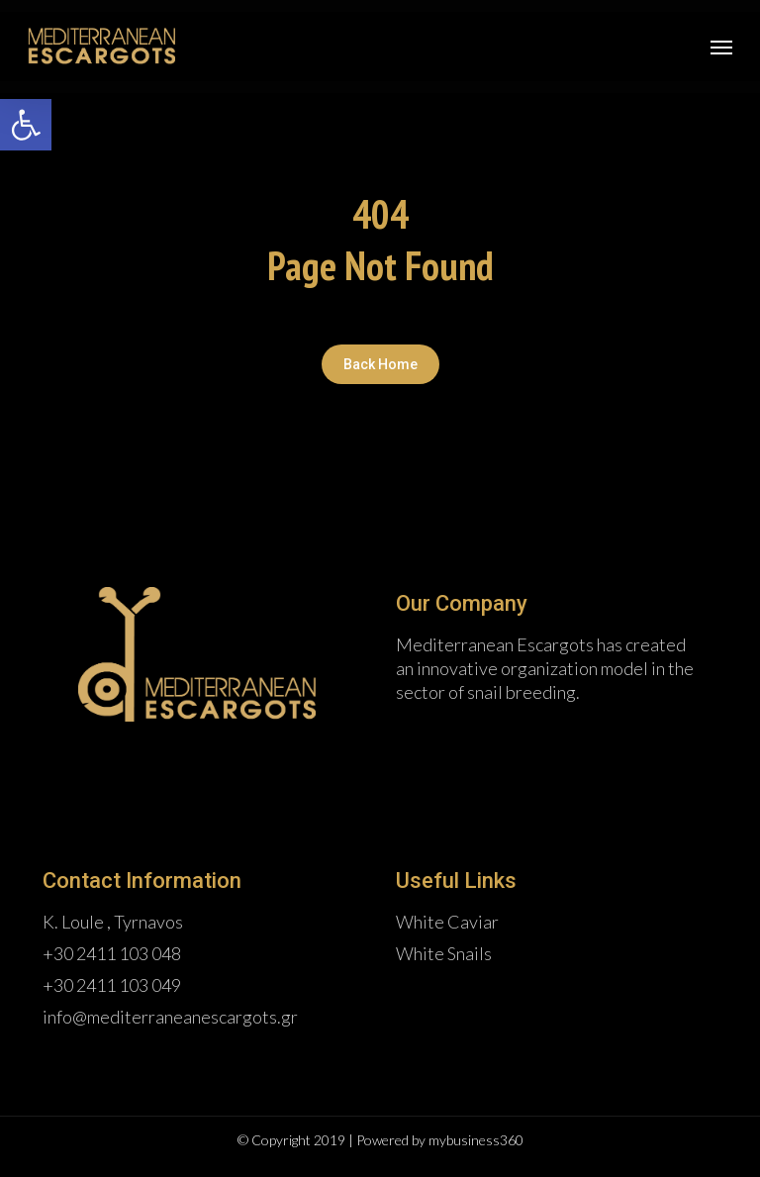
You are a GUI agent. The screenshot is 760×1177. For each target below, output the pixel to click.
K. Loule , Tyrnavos (113, 921)
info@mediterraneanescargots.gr (170, 1017)
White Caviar (447, 921)
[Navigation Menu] (721, 46)
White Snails (444, 953)
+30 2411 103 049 (112, 985)
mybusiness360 (475, 1139)
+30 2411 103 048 (112, 953)
